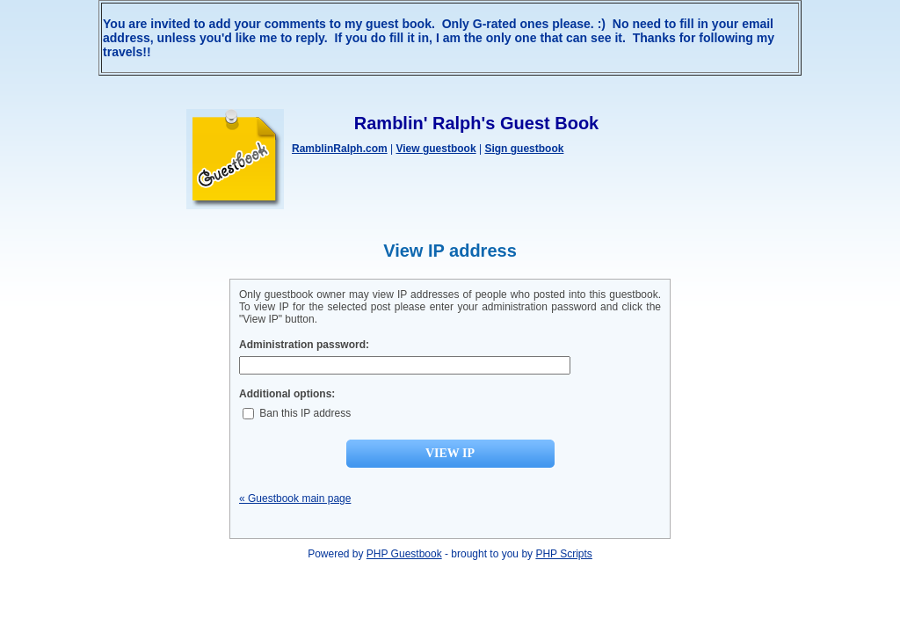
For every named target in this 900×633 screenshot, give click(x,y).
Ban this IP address (297, 413)
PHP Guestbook (404, 554)
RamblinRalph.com (340, 148)
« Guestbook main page (295, 498)
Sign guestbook (523, 148)
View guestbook (435, 148)
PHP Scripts (563, 554)
